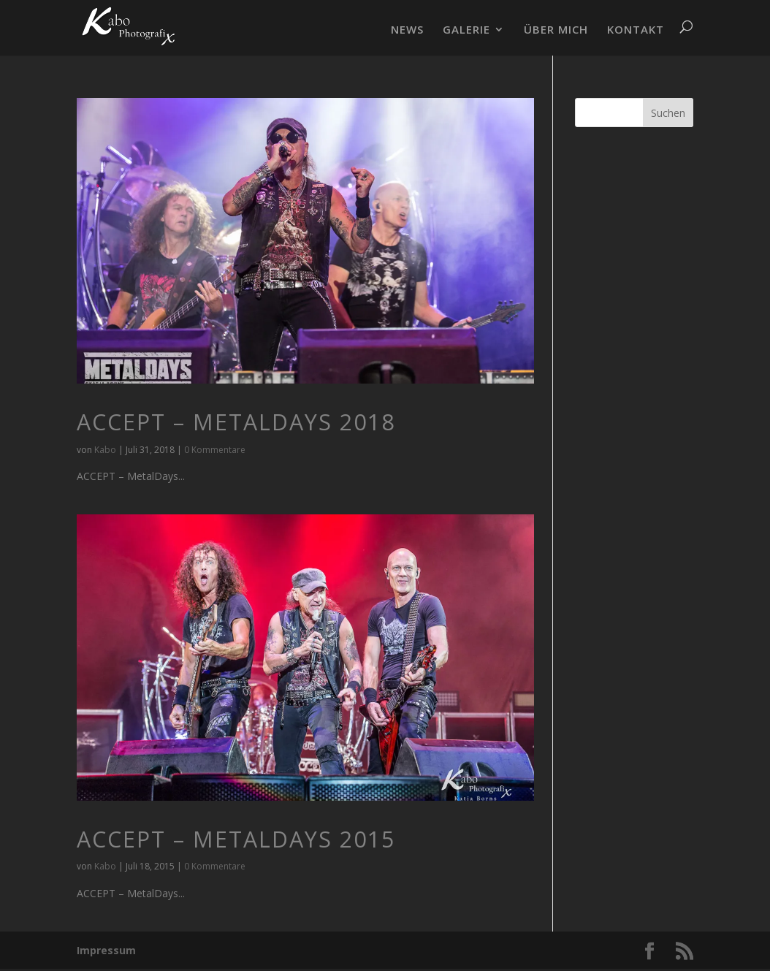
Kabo (105, 449)
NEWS (407, 30)
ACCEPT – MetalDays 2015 (236, 839)
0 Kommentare (214, 449)
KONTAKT (635, 30)
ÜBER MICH (556, 30)
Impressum (106, 950)
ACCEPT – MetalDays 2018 (236, 422)
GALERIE (466, 30)
